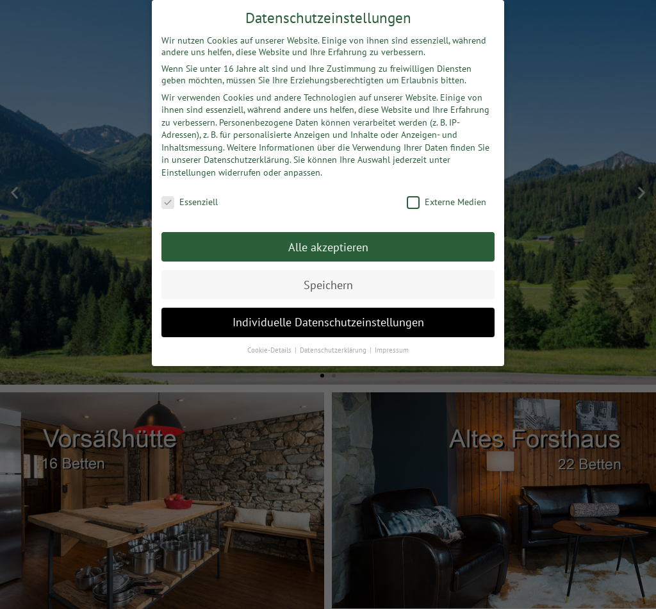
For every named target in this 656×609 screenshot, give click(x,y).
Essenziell (189, 198)
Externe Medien (446, 198)
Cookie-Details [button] (270, 347)
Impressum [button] (392, 347)
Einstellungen (188, 170)
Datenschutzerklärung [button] (334, 347)
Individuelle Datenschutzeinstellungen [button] (328, 319)
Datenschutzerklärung (247, 157)
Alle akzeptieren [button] (328, 244)
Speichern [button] (328, 281)
